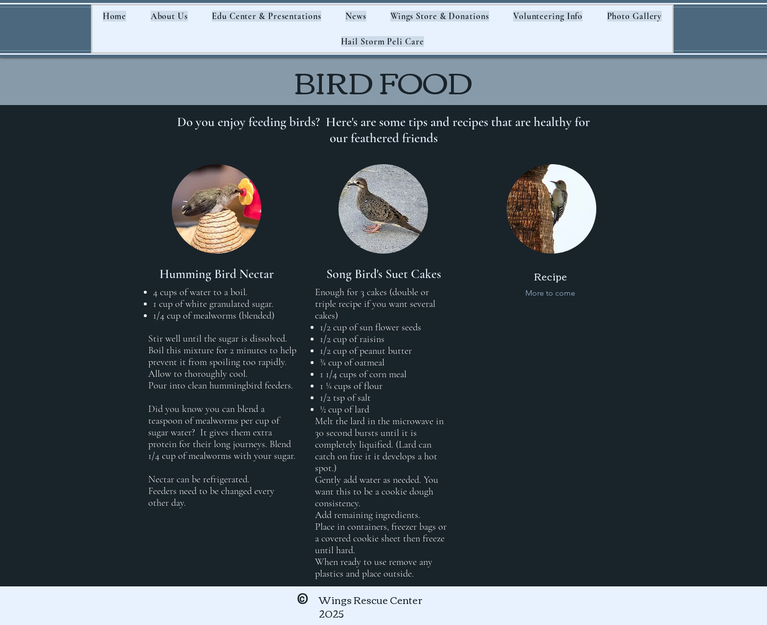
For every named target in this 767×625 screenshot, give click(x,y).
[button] (169, 16)
